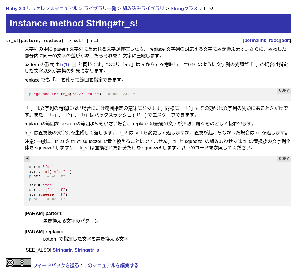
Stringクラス (184, 8)
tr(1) (64, 64)
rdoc (274, 40)
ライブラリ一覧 (100, 8)
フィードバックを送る (56, 265)
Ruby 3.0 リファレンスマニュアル (41, 8)
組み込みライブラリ (143, 8)
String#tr (62, 249)
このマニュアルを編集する (111, 265)
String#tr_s (87, 249)
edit (286, 40)
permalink (256, 40)
